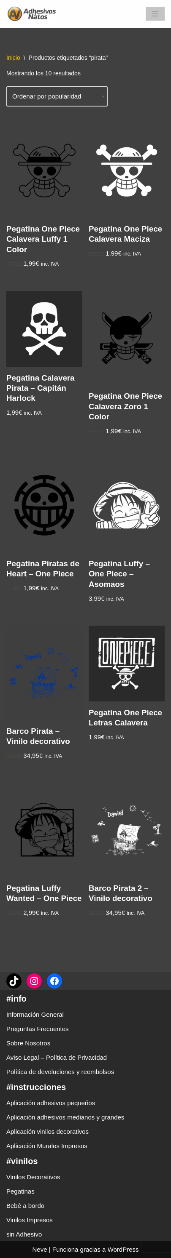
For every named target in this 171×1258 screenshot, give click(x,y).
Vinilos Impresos (29, 1219)
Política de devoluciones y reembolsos (60, 1071)
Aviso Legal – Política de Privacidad (56, 1057)
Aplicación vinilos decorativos (47, 1131)
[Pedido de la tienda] (57, 96)
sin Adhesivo (24, 1234)
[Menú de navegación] (155, 14)
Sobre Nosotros (28, 1043)
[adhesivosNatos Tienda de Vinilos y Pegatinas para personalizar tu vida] (33, 14)
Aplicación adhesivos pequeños (50, 1102)
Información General (35, 1014)
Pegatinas (20, 1191)
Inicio (13, 57)
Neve (39, 1249)
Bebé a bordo (25, 1205)
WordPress (123, 1249)
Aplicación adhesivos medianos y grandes (65, 1117)
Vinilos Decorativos (33, 1177)
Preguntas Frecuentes (37, 1028)
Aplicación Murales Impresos (46, 1145)
